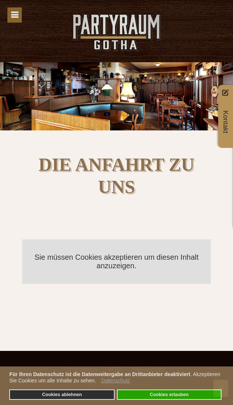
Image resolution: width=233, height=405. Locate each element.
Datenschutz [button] (115, 381)
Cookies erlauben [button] (169, 394)
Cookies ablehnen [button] (62, 394)
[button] (97, 382)
